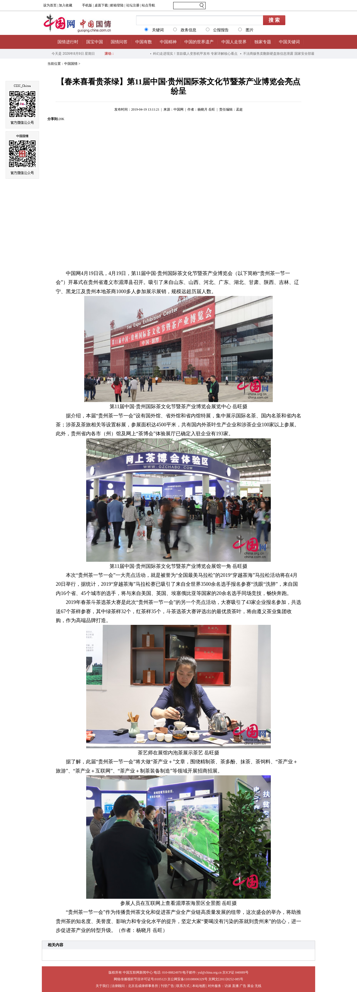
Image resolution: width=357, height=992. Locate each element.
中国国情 (71, 64)
